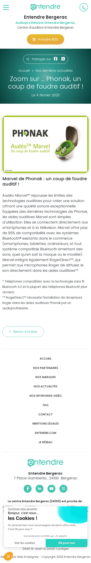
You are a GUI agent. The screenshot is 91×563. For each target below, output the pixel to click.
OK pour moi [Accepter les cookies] (66, 543)
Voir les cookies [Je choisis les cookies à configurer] (24, 543)
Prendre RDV (45, 39)
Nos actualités (45, 386)
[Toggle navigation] (6, 7)
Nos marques (45, 377)
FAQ (45, 405)
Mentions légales (45, 423)
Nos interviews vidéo (45, 396)
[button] (8, 556)
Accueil (45, 358)
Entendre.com (45, 433)
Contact (45, 414)
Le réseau (45, 442)
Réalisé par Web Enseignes (20, 557)
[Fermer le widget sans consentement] (22, 509)
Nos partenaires (45, 368)
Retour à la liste (23, 331)
